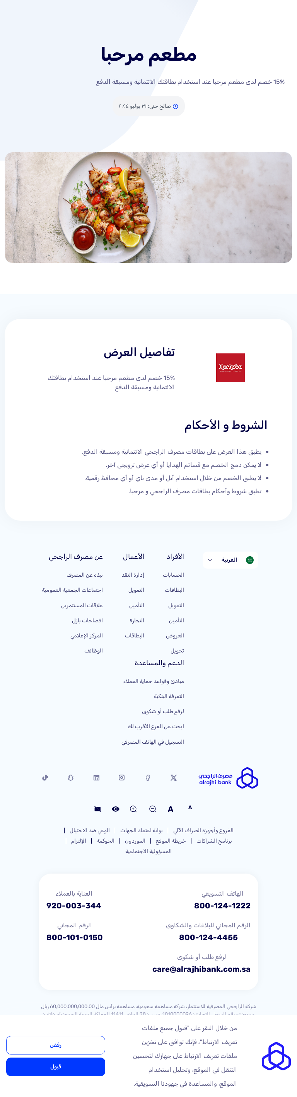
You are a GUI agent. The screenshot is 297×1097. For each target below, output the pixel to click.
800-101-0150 (74, 937)
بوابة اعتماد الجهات (141, 830)
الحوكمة (105, 841)
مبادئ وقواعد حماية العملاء (153, 681)
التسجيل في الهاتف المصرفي (152, 742)
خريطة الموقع (171, 841)
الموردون (135, 841)
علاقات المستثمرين (82, 605)
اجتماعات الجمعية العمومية (72, 590)
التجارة (137, 620)
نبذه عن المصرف (85, 575)
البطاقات (174, 590)
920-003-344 (73, 905)
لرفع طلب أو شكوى (163, 711)
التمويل (176, 605)
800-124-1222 (222, 905)
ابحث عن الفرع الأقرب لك (156, 726)
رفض (55, 1045)
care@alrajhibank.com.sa (201, 969)
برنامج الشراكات (214, 841)
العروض (175, 635)
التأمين (176, 620)
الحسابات (173, 575)
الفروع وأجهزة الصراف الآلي (203, 830)
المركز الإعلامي (86, 635)
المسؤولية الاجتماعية (148, 851)
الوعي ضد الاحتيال (90, 830)
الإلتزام (78, 841)
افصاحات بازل (87, 620)
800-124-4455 (208, 937)
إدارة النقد (132, 575)
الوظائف (93, 650)
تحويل (177, 650)
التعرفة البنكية (169, 696)
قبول (55, 1066)
